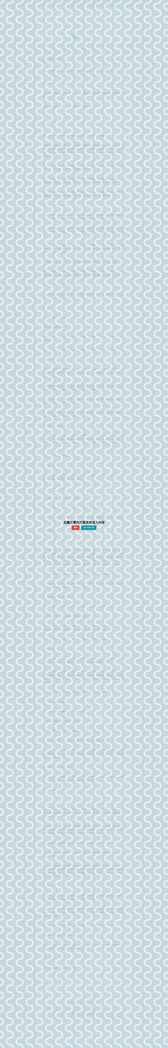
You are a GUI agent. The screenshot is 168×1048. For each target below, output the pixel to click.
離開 (75, 528)
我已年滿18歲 (88, 528)
